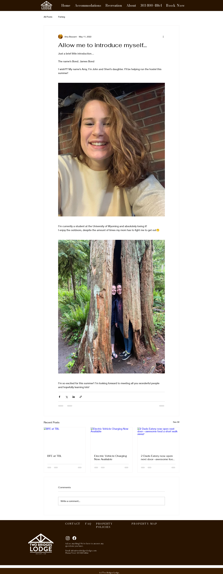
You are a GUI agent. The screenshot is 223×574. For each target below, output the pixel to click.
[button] (88, 5)
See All (176, 422)
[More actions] (163, 36)
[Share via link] (80, 396)
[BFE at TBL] (65, 439)
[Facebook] (74, 538)
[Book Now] (175, 5)
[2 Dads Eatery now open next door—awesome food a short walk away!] (158, 439)
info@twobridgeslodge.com (83, 551)
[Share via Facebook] (59, 396)
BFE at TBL (54, 456)
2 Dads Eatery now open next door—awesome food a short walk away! (158, 457)
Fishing (61, 16)
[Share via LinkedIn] (73, 396)
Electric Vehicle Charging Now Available (110, 457)
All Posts (48, 16)
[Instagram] (67, 538)
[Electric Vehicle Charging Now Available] (111, 439)
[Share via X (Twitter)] (66, 396)
